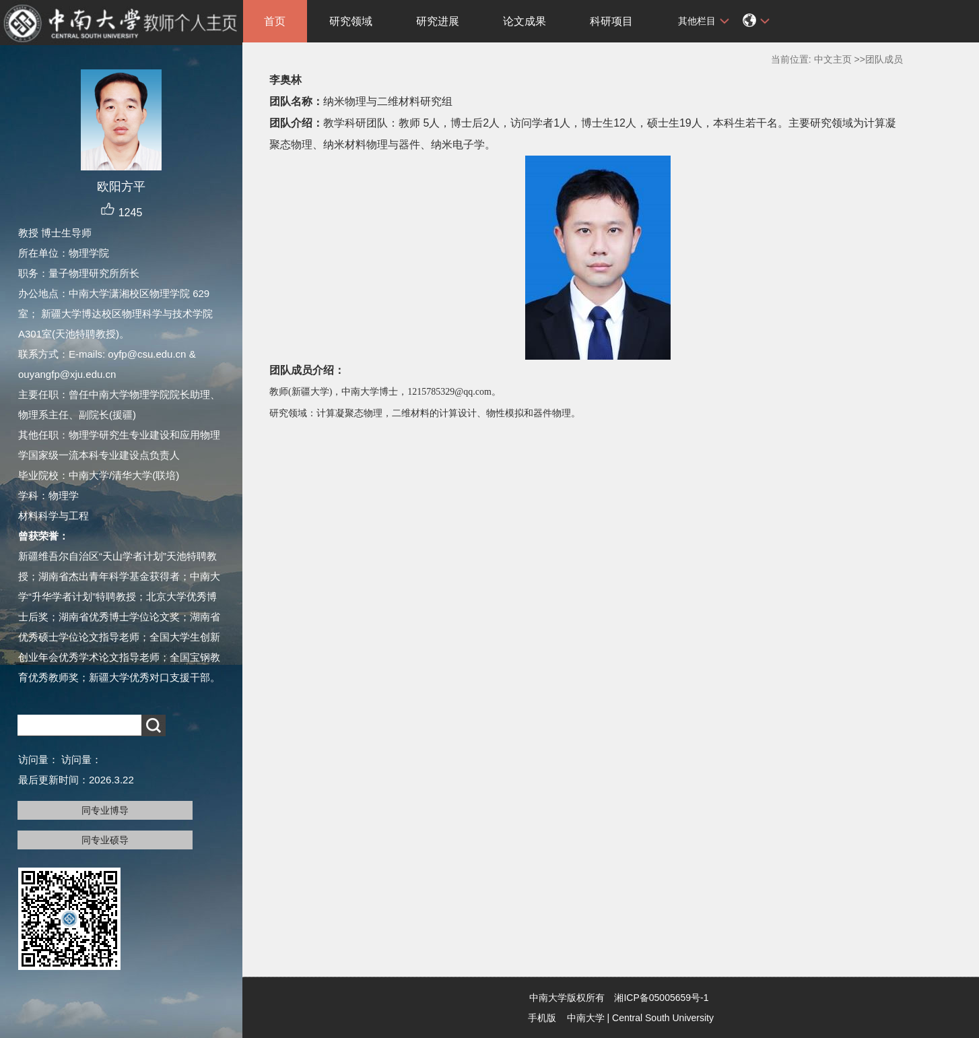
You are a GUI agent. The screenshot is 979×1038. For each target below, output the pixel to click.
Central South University (663, 1017)
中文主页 (833, 59)
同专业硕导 (105, 840)
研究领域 (350, 21)
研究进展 (437, 21)
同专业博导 (105, 810)
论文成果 (524, 21)
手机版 (542, 1017)
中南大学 (586, 1017)
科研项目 (611, 21)
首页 (274, 21)
